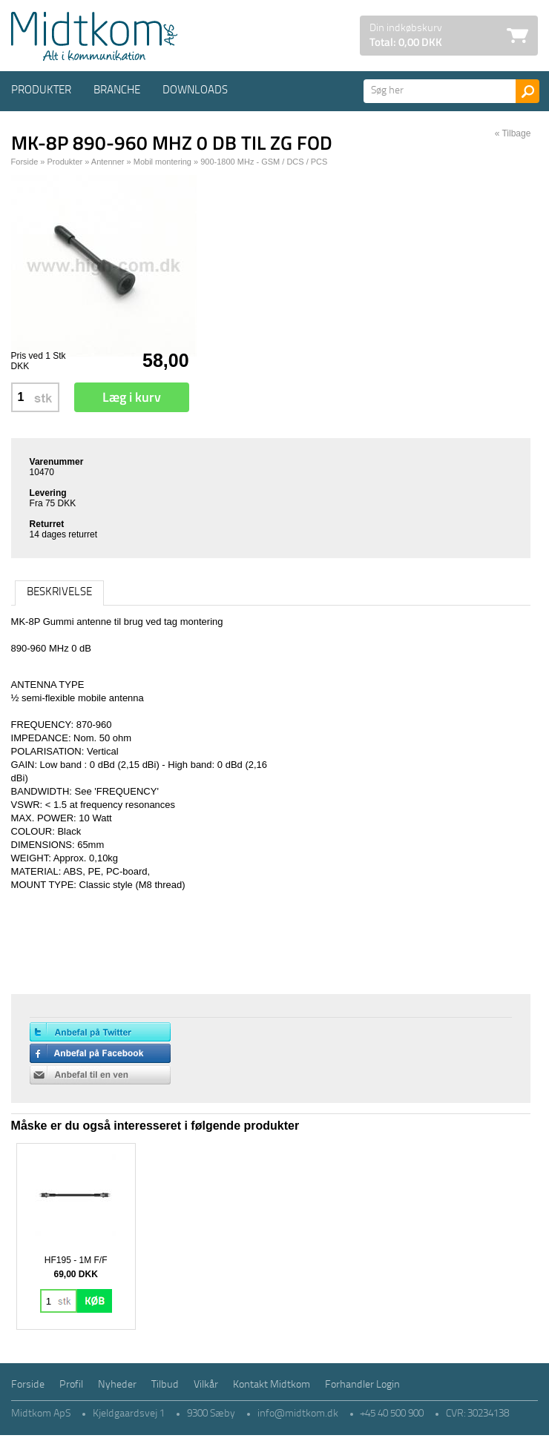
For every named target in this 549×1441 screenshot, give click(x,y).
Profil (71, 1385)
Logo (94, 36)
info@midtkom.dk (297, 1414)
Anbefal (100, 1074)
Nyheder (117, 1385)
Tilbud (165, 1385)
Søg (527, 91)
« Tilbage (513, 133)
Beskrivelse (59, 592)
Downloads (195, 90)
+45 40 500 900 (392, 1414)
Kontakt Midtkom (271, 1385)
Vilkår (206, 1385)
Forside (25, 161)
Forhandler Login (362, 1385)
